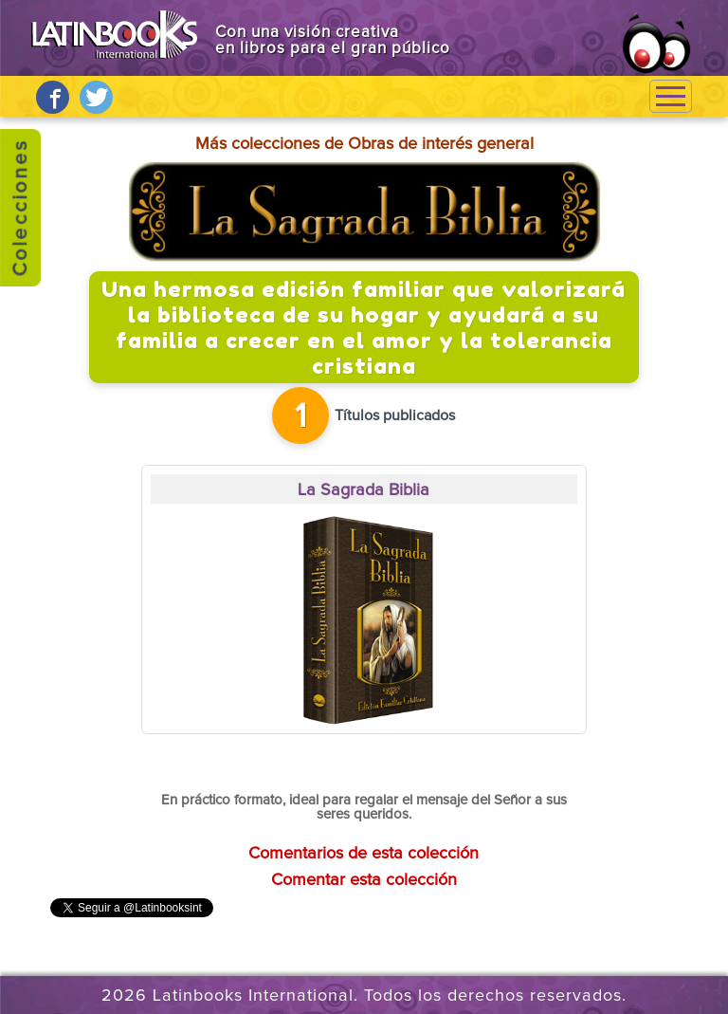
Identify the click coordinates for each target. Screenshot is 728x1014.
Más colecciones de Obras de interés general (364, 144)
